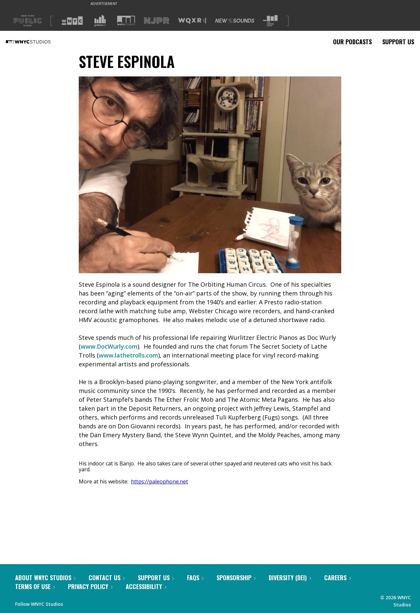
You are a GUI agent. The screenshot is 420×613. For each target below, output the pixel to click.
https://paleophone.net (159, 481)
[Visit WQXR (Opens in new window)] (192, 21)
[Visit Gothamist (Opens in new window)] (100, 21)
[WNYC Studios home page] (36, 42)
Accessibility (146, 586)
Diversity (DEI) (290, 577)
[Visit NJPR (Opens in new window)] (156, 20)
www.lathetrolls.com (128, 355)
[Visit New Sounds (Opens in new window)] (234, 20)
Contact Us (107, 577)
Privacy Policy (90, 586)
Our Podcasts (352, 41)
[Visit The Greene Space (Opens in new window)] (270, 21)
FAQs (195, 577)
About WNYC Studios (45, 577)
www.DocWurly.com (109, 346)
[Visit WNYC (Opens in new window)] (72, 20)
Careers (337, 577)
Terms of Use (35, 586)
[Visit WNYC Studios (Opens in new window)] (126, 20)
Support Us (398, 41)
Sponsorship (236, 577)
